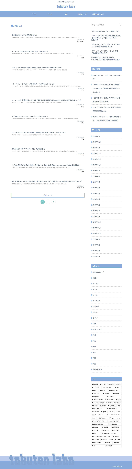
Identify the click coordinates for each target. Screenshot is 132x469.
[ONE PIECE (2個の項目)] (115, 424)
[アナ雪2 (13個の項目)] (102, 384)
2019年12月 (97, 222)
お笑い (95, 278)
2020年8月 (96, 176)
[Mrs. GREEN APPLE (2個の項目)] (114, 415)
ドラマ (95, 318)
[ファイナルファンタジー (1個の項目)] (112, 433)
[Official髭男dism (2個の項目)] (98, 409)
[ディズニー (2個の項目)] (117, 402)
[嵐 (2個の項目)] (119, 405)
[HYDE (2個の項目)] (118, 412)
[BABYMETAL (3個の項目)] (110, 399)
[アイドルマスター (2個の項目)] (114, 409)
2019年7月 (96, 251)
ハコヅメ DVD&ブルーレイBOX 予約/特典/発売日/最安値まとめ (107, 109)
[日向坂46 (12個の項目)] (111, 384)
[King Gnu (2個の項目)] (96, 427)
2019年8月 (96, 245)
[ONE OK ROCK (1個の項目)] (97, 442)
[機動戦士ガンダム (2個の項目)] (103, 418)
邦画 (94, 358)
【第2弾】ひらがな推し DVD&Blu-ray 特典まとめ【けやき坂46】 (106, 99)
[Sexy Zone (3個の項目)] (98, 396)
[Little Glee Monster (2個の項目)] (99, 424)
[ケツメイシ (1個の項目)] (106, 430)
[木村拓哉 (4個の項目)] (107, 393)
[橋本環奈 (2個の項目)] (103, 405)
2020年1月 (96, 216)
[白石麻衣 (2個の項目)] (95, 405)
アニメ (95, 289)
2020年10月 (97, 165)
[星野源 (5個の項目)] (103, 390)
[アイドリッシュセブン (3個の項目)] (98, 402)
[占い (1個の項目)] (98, 445)
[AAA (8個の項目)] (118, 387)
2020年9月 (96, 170)
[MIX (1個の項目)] (111, 439)
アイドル (96, 283)
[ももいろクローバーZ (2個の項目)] (99, 421)
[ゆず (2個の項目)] (94, 415)
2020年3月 (96, 205)
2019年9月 (96, 239)
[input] (106, 25)
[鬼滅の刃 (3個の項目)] (117, 393)
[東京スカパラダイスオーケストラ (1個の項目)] (101, 436)
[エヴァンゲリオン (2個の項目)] (114, 421)
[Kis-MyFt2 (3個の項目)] (114, 396)
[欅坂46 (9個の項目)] (118, 384)
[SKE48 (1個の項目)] (118, 439)
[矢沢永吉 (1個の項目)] (113, 445)
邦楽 (94, 352)
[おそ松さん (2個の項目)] (112, 405)
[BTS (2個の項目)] (94, 418)
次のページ (48, 195)
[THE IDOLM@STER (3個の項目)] (97, 399)
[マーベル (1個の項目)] (117, 436)
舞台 (94, 346)
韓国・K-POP (97, 369)
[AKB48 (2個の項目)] (109, 402)
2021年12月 (97, 142)
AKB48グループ (98, 272)
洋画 (94, 341)
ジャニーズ (96, 301)
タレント (96, 312)
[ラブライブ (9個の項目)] (96, 387)
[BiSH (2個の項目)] (102, 415)
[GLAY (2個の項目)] (111, 412)
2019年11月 (97, 228)
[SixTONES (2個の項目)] (95, 412)
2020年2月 (96, 210)
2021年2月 (96, 148)
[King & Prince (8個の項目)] (108, 387)
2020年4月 (96, 199)
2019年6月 (96, 256)
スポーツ (96, 306)
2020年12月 (97, 153)
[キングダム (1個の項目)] (116, 430)
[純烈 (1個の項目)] (96, 433)
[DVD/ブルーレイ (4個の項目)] (115, 390)
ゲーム (95, 295)
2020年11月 (97, 159)
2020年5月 (96, 193)
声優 (94, 335)
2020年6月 (96, 188)
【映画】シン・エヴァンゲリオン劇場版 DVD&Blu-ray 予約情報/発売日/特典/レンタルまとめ (106, 88)
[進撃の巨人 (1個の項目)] (116, 427)
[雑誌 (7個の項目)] (95, 390)
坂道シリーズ (97, 329)
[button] (119, 25)
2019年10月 (97, 233)
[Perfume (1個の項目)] (104, 439)
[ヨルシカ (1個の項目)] (95, 430)
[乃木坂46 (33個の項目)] (95, 384)
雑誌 (94, 364)
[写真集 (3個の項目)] (118, 399)
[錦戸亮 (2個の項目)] (104, 412)
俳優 (94, 324)
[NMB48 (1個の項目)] (117, 442)
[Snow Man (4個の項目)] (96, 393)
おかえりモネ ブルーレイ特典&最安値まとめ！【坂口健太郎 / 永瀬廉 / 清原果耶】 (107, 118)
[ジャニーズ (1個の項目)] (95, 439)
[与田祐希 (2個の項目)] (106, 427)
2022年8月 (96, 136)
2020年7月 (96, 182)
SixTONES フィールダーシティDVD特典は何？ (107, 77)
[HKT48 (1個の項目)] (108, 442)
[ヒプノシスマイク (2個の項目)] (115, 418)
